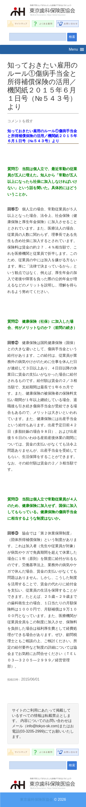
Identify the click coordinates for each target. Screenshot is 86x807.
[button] (73, 49)
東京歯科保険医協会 (36, 799)
